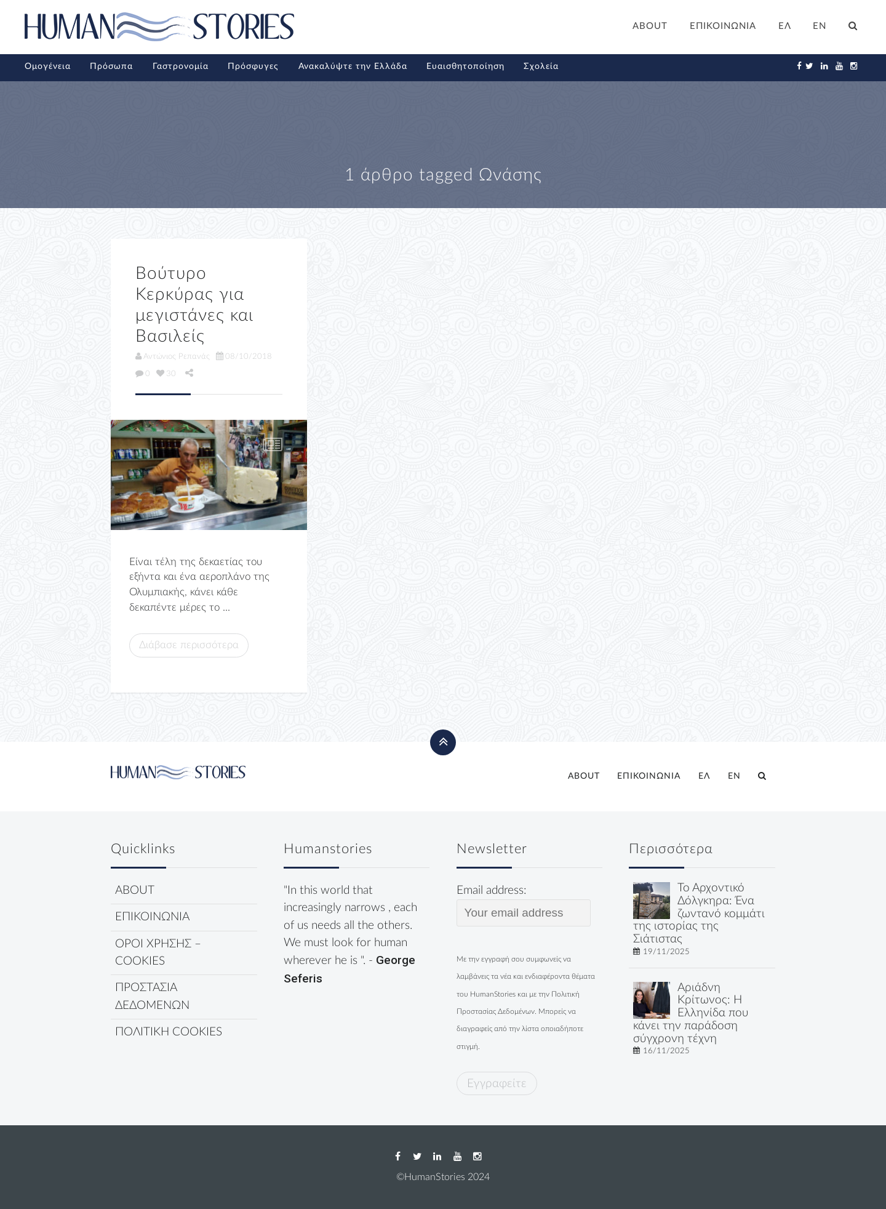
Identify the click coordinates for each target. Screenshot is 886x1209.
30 (166, 373)
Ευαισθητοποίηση (465, 66)
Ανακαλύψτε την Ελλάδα (352, 66)
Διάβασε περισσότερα (189, 645)
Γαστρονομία (181, 66)
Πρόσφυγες (253, 66)
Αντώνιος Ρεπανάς (172, 356)
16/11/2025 (666, 1050)
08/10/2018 (244, 356)
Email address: (524, 905)
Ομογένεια (48, 66)
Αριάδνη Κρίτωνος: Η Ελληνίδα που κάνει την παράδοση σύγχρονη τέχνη (690, 1013)
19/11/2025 (666, 951)
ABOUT (650, 26)
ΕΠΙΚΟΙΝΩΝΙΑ (723, 26)
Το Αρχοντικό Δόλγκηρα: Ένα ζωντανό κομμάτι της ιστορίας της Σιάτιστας (699, 913)
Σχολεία (541, 66)
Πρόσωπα (111, 66)
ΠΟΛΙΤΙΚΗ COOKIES (168, 1032)
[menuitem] (785, 28)
